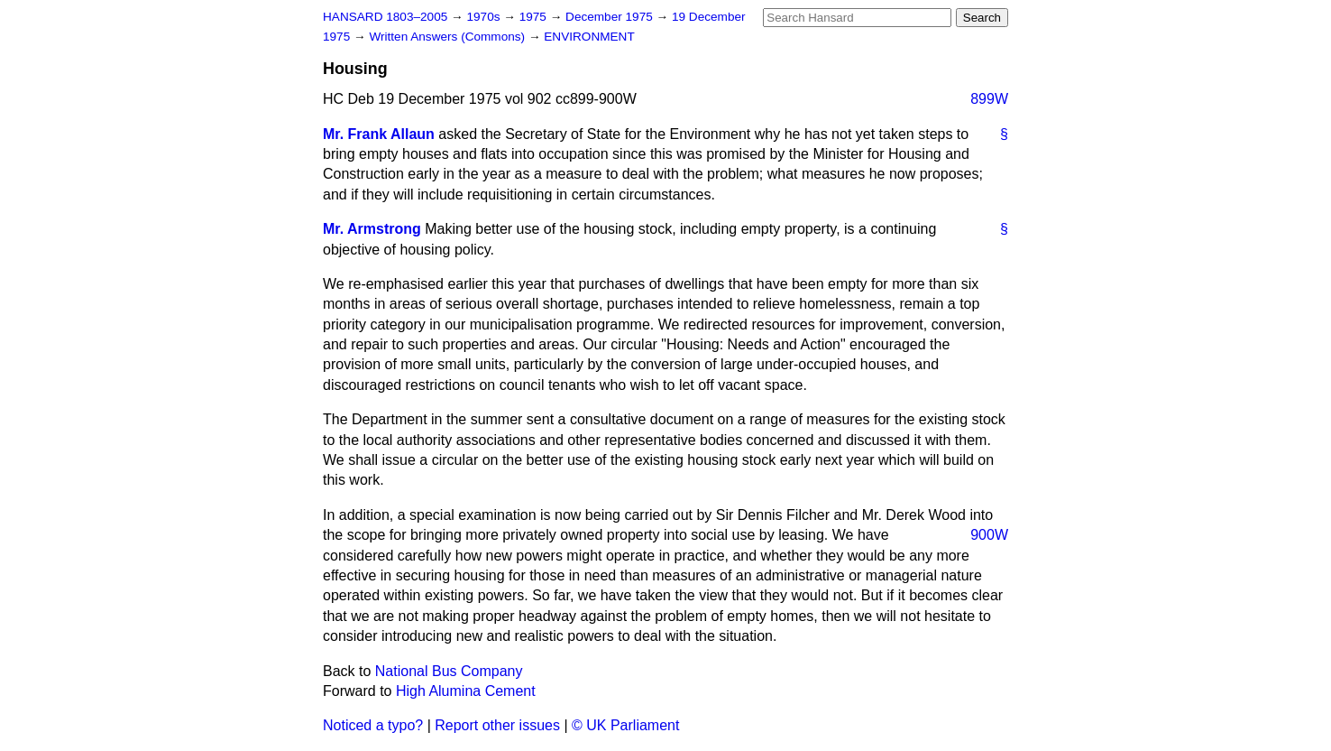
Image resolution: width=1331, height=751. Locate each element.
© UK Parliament (625, 725)
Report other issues (497, 725)
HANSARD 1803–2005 (385, 16)
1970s (484, 16)
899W (989, 99)
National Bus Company (449, 671)
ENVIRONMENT (589, 36)
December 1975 (610, 16)
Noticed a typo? (373, 725)
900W (989, 534)
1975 (534, 16)
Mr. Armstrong (372, 228)
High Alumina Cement (466, 691)
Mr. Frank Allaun (379, 134)
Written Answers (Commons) (448, 36)
